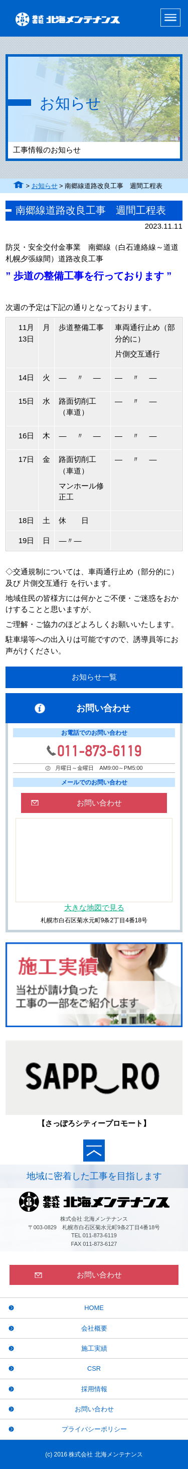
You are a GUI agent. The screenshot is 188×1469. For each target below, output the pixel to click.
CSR (94, 1368)
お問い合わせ (94, 1409)
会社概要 (94, 1328)
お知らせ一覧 (94, 677)
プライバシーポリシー (94, 1429)
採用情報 (94, 1389)
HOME (94, 1308)
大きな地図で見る (94, 907)
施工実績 (94, 1348)
